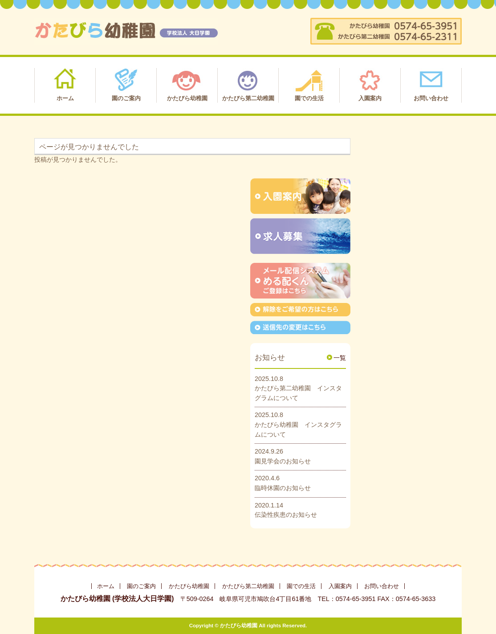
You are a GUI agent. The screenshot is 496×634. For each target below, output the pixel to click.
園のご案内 (141, 586)
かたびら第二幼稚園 (248, 586)
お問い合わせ (381, 586)
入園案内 (340, 586)
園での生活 (301, 586)
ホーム (105, 586)
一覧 (339, 357)
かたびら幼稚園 (189, 586)
